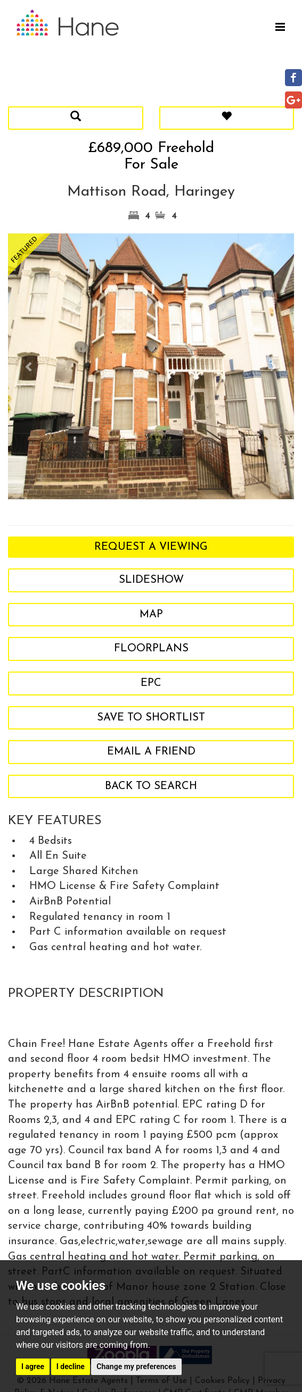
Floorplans (151, 648)
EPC (151, 683)
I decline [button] (70, 1366)
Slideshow (151, 580)
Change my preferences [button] (136, 1366)
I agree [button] (32, 1366)
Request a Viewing (151, 547)
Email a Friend (151, 752)
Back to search (151, 786)
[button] (29, 366)
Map (151, 614)
